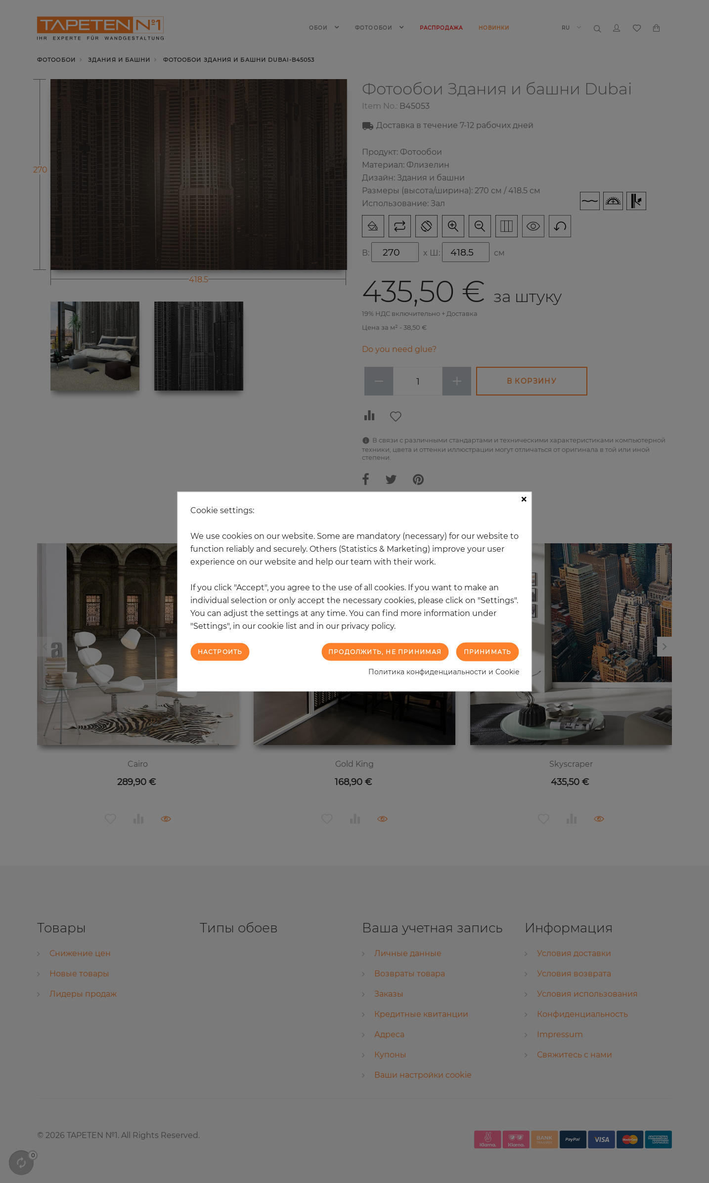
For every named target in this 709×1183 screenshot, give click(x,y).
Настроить (220, 651)
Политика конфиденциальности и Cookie (443, 671)
